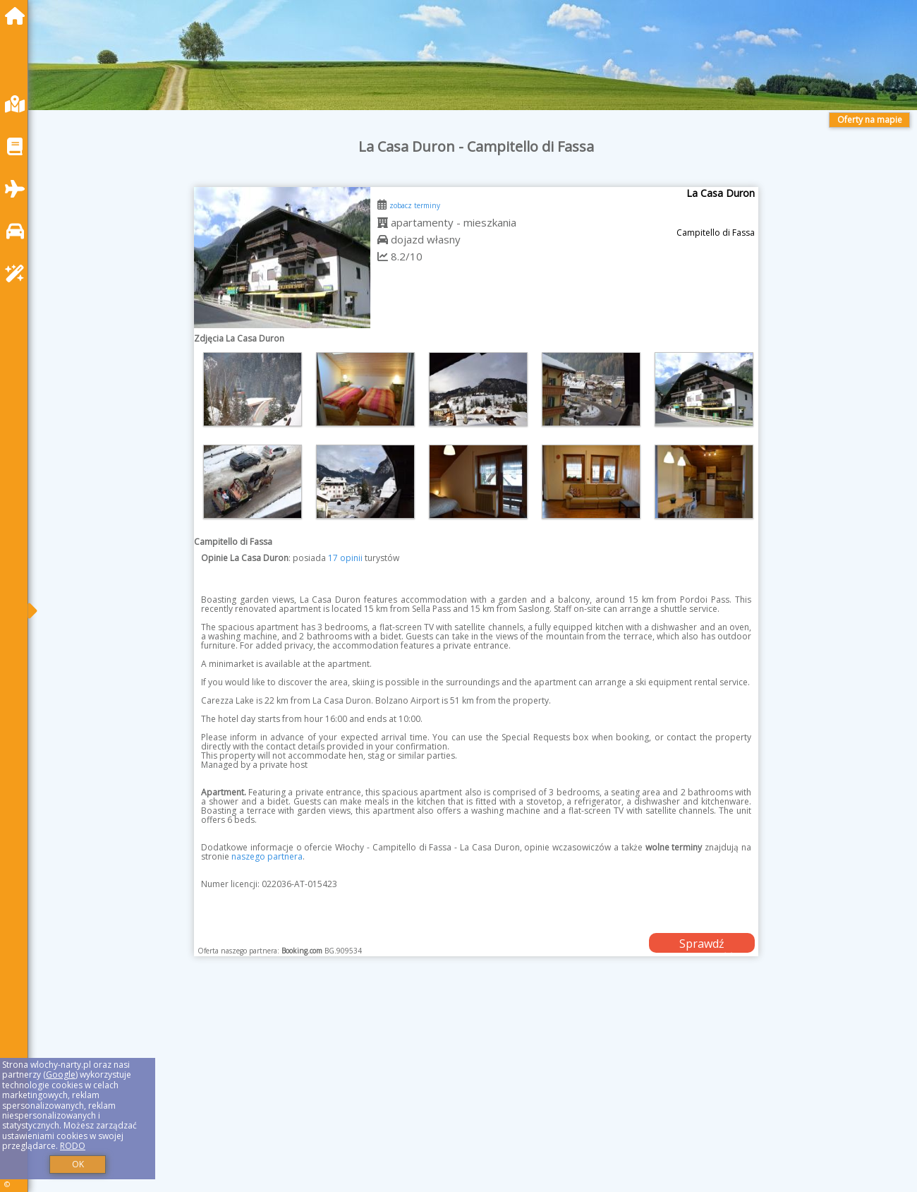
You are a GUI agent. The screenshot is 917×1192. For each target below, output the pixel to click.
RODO (72, 1146)
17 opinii (345, 558)
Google (60, 1074)
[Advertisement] (465, 1092)
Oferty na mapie (869, 120)
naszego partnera (267, 856)
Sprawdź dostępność (702, 944)
